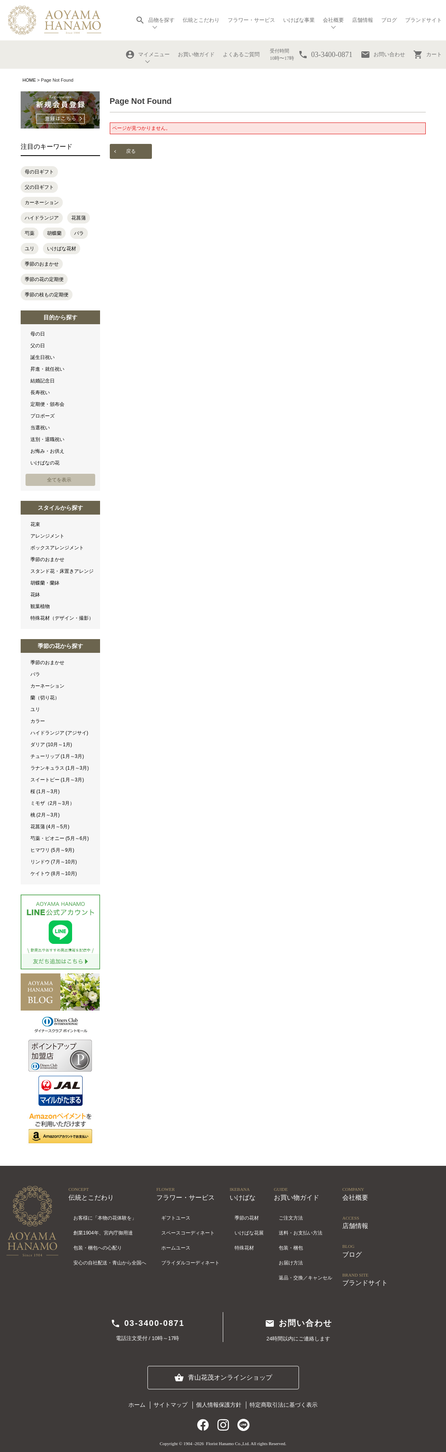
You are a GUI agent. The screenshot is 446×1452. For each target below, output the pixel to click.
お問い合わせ (383, 54)
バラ (79, 233)
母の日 (37, 334)
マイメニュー (147, 54)
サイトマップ (171, 1405)
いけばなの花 (45, 463)
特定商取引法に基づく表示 (284, 1405)
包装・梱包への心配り (97, 1248)
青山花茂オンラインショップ (223, 1377)
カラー (37, 721)
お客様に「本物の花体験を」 (105, 1218)
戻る (131, 151)
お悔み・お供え (47, 451)
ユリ (29, 248)
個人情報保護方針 (218, 1405)
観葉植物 (40, 606)
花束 (35, 524)
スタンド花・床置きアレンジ (62, 571)
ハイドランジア (42, 218)
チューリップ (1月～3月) (57, 756)
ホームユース (175, 1248)
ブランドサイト (423, 20)
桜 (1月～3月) (45, 791)
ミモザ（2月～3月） (52, 803)
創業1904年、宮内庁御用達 (103, 1233)
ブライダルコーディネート (190, 1263)
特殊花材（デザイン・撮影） (62, 618)
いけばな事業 (299, 20)
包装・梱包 (291, 1248)
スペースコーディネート (188, 1233)
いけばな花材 (61, 248)
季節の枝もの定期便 (46, 295)
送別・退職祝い (47, 439)
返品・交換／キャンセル (305, 1278)
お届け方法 (291, 1263)
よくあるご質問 (241, 54)
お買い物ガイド (196, 54)
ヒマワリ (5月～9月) (52, 850)
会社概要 (333, 20)
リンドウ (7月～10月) (53, 862)
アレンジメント (47, 536)
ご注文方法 (291, 1218)
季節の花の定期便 (44, 279)
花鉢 (35, 594)
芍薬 (29, 233)
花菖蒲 (78, 218)
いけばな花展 (249, 1233)
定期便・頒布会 (47, 404)
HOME (29, 80)
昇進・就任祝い (47, 369)
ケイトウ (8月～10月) (53, 873)
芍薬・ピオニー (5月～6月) (59, 838)
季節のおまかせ (42, 264)
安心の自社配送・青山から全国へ (109, 1263)
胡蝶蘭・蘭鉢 (45, 583)
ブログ (389, 20)
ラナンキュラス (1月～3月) (59, 768)
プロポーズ (42, 416)
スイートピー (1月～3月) (57, 780)
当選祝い (40, 428)
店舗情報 (362, 20)
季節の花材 (247, 1218)
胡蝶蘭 (54, 233)
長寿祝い (40, 392)
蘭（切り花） (45, 698)
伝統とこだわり (201, 20)
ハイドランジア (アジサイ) (59, 733)
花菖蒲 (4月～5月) (50, 826)
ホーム (136, 1405)
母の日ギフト (39, 172)
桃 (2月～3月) (45, 815)
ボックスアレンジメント (57, 548)
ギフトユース (175, 1218)
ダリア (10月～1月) (51, 744)
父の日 (37, 345)
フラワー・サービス (251, 20)
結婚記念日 (42, 381)
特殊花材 (244, 1248)
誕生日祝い (42, 357)
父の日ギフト (39, 187)
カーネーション (42, 202)
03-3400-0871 (148, 1323)
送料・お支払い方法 (300, 1233)
